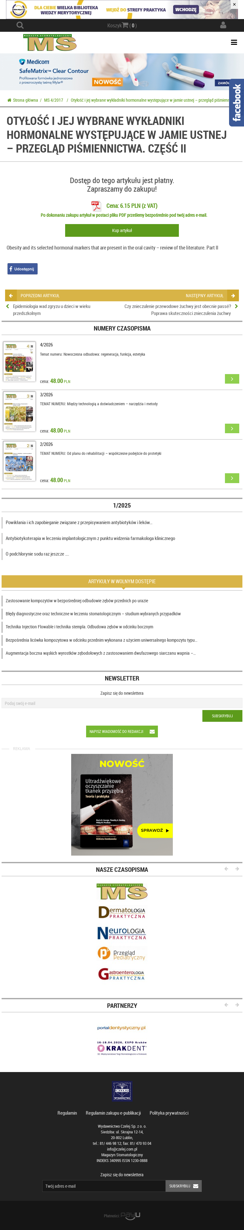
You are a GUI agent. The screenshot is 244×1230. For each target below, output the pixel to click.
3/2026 (46, 394)
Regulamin (67, 1113)
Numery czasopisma (122, 328)
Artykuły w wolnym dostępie (122, 581)
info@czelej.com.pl (122, 1149)
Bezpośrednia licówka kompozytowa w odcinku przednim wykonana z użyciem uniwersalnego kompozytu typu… (101, 640)
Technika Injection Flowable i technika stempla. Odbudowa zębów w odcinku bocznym (79, 627)
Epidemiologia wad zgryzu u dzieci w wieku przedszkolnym (51, 309)
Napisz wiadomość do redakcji (124, 731)
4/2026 (46, 344)
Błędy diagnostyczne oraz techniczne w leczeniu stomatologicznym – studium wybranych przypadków (93, 614)
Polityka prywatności (169, 1113)
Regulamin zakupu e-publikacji (113, 1113)
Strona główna (22, 100)
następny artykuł (210, 295)
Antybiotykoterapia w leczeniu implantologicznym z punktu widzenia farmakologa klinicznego (90, 538)
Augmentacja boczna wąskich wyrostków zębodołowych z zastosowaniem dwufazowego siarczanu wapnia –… (101, 653)
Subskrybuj (222, 715)
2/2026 (46, 444)
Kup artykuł (122, 230)
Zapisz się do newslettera (122, 693)
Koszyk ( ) (122, 25)
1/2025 (122, 505)
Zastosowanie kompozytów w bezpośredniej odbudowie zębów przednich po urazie (77, 601)
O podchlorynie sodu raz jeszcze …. (37, 553)
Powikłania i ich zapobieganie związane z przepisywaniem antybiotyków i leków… (79, 522)
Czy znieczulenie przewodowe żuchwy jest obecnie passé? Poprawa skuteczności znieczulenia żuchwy (178, 309)
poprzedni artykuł (34, 295)
